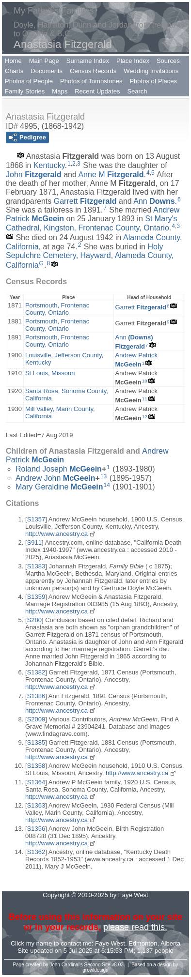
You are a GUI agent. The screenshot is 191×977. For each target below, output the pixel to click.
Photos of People (29, 81)
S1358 (36, 765)
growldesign (95, 970)
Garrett (85, 201)
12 (144, 416)
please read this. (135, 927)
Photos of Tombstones (91, 81)
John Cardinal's (66, 964)
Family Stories (25, 91)
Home (13, 60)
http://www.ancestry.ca (56, 533)
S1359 (36, 596)
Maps (59, 91)
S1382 (36, 672)
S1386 (36, 696)
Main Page (44, 60)
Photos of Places (153, 81)
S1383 (36, 566)
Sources (168, 60)
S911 (34, 542)
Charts (14, 71)
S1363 (36, 805)
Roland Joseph (59, 469)
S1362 (36, 851)
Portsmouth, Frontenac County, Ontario (57, 309)
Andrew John (56, 477)
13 (103, 476)
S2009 (36, 719)
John (34, 174)
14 (107, 485)
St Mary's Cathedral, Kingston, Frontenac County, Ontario (91, 223)
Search (137, 91)
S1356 (36, 828)
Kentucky (49, 165)
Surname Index (87, 60)
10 (144, 380)
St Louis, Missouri (50, 373)
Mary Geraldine (59, 487)
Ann (154, 201)
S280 (34, 620)
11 (144, 398)
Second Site (97, 964)
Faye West (110, 943)
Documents (47, 71)
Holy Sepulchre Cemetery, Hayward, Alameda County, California (90, 256)
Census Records (93, 71)
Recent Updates (97, 91)
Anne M (110, 174)
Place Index (132, 60)
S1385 (36, 742)
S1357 (36, 519)
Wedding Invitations (151, 71)
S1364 (36, 782)
